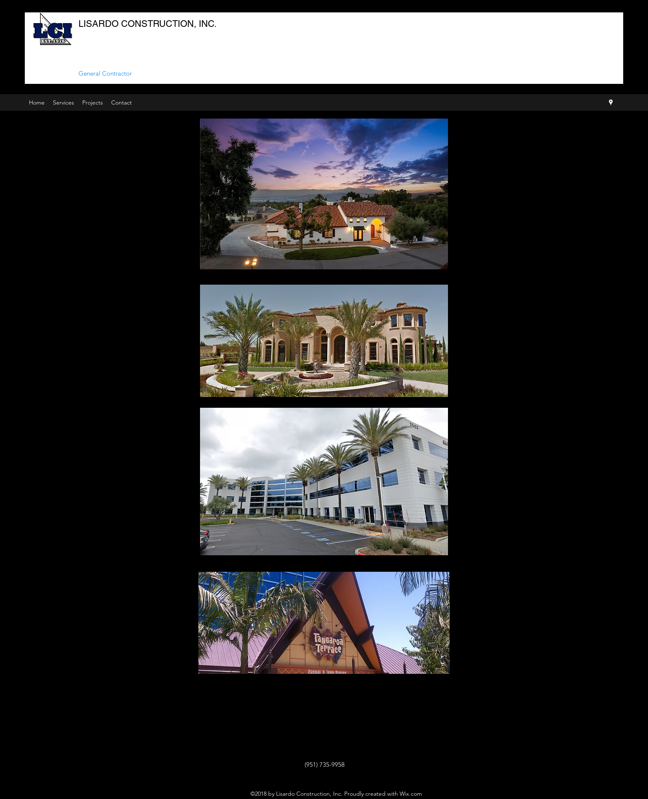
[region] (324, 623)
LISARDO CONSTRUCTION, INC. (148, 24)
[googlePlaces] (611, 102)
